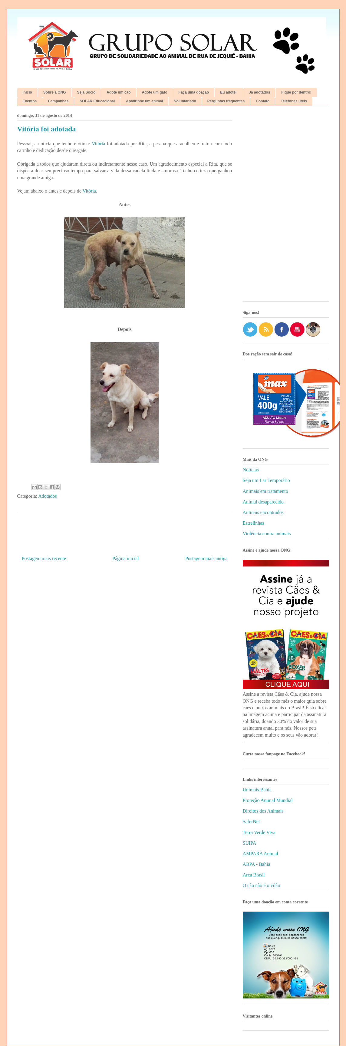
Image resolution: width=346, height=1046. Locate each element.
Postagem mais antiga (206, 558)
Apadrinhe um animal (144, 101)
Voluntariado (185, 101)
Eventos (30, 101)
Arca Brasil (254, 874)
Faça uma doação (194, 92)
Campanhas (58, 101)
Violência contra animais (267, 533)
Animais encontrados (263, 512)
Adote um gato (154, 92)
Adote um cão (118, 92)
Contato (262, 101)
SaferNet (251, 821)
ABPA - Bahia (256, 864)
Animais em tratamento (265, 491)
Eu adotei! (229, 92)
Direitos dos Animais (263, 810)
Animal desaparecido (263, 501)
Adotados (47, 496)
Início (27, 92)
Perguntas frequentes (226, 101)
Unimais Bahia (257, 789)
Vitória (98, 143)
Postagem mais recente (44, 558)
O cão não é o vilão (261, 885)
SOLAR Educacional (97, 101)
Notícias (251, 469)
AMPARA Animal (260, 853)
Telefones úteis (294, 101)
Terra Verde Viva (259, 832)
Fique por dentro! (296, 92)
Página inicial (125, 558)
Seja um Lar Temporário (266, 480)
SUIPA (249, 843)
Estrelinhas (253, 523)
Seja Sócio (86, 92)
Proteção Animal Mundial (268, 800)
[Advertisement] (286, 206)
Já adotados (259, 92)
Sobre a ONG (54, 92)
